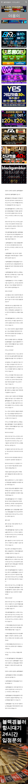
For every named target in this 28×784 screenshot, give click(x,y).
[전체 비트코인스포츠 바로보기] (14, 766)
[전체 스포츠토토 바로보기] (14, 752)
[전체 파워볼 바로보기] (14, 759)
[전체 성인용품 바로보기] (14, 777)
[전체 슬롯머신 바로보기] (14, 755)
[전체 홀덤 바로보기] (14, 763)
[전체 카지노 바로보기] (14, 748)
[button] (2, 2)
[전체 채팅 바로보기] (14, 781)
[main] (14, 16)
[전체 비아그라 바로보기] (14, 774)
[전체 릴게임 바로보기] (14, 770)
